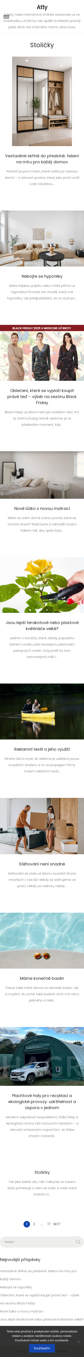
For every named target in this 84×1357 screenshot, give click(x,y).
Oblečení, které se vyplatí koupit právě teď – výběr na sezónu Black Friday (42, 396)
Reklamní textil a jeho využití (42, 749)
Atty (42, 7)
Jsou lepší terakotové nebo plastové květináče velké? (42, 1319)
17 (48, 1224)
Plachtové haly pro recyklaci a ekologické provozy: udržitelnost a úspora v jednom (42, 1101)
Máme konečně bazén (42, 978)
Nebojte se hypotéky (42, 276)
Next (57, 1224)
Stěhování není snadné (42, 864)
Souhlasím (42, 1348)
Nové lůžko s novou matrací (42, 508)
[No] (78, 1341)
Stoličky (42, 1172)
